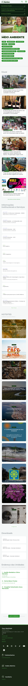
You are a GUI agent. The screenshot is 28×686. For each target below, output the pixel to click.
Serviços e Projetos (6, 13)
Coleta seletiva (20, 41)
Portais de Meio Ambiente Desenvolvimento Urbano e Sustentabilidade (12, 9)
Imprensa (4, 641)
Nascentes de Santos (7, 46)
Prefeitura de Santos (7, 2)
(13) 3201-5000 (4, 636)
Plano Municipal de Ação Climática (10, 60)
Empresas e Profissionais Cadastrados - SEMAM (12, 58)
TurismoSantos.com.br (6, 657)
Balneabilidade (11, 41)
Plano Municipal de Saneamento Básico (11, 48)
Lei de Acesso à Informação (7, 637)
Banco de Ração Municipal (8, 53)
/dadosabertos (4, 668)
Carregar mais (14, 526)
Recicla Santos (21, 51)
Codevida (4, 44)
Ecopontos (11, 44)
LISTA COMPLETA (15, 616)
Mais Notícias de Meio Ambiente (14, 199)
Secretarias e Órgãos (6, 5)
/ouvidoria (3, 679)
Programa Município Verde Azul (9, 51)
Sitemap (3, 639)
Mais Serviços (14, 307)
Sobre (4, 41)
